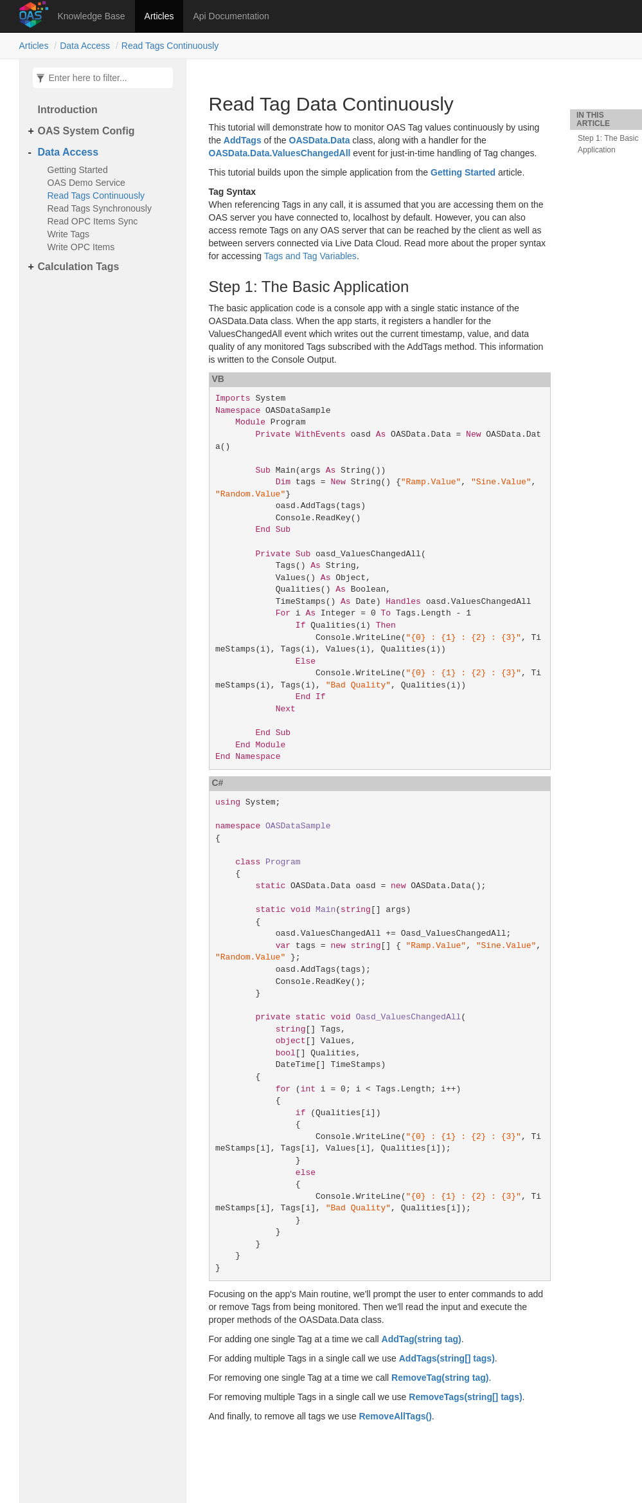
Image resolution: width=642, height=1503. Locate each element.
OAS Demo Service (86, 183)
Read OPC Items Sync (93, 221)
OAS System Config (86, 130)
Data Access (85, 46)
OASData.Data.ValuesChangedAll (280, 153)
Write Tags (69, 234)
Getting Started (78, 170)
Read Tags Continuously (170, 46)
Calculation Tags (79, 266)
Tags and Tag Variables (310, 256)
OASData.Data (319, 140)
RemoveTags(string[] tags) (465, 1397)
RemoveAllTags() (395, 1416)
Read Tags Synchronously (100, 208)
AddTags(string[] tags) (447, 1358)
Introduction (68, 109)
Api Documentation (231, 16)
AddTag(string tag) (421, 1339)
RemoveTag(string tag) (439, 1377)
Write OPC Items (81, 247)
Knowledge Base (91, 16)
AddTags (243, 140)
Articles (159, 16)
